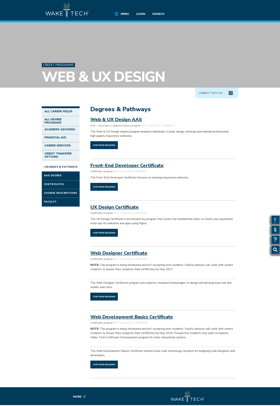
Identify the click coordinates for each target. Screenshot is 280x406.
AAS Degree (53, 175)
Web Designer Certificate (118, 253)
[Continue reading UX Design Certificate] (104, 233)
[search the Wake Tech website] (218, 6)
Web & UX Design (103, 77)
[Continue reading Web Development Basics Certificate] (104, 364)
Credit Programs (58, 65)
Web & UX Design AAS (116, 119)
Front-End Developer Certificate (127, 165)
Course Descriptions (60, 193)
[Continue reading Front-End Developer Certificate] (104, 187)
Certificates (54, 184)
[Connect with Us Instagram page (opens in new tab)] (231, 93)
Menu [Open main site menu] (125, 14)
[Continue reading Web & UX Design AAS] (104, 145)
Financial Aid (55, 137)
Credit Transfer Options (58, 155)
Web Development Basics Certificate (131, 317)
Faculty (50, 201)
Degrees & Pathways (61, 167)
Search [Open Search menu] (158, 14)
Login (140, 14)
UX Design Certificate (114, 207)
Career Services (57, 145)
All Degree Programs (53, 121)
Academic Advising (59, 129)
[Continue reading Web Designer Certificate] (104, 296)
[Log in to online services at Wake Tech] (228, 6)
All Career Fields (58, 111)
